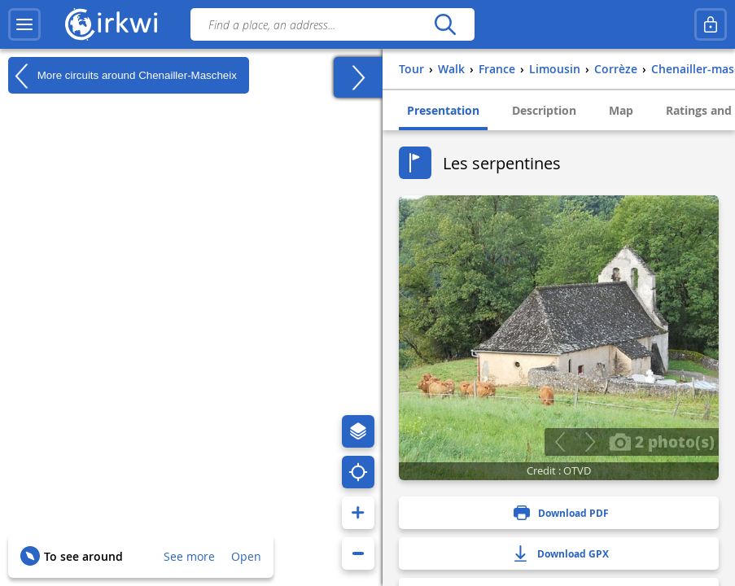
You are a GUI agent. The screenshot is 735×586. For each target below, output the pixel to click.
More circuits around (122, 76)
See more (189, 556)
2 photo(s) (662, 441)
